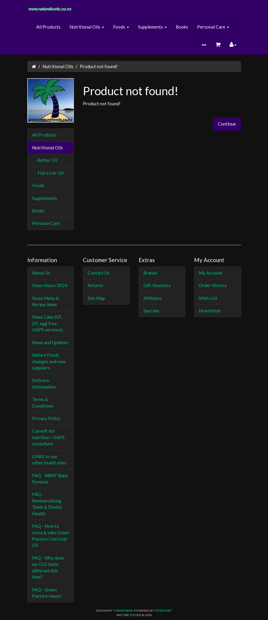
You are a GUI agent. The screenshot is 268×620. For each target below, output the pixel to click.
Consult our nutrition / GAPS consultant (48, 437)
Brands (150, 272)
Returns (95, 285)
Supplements (44, 198)
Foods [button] (121, 26)
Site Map (96, 298)
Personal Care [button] (213, 26)
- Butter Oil (44, 160)
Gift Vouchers (157, 285)
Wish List (208, 298)
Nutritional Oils (57, 66)
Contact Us (99, 272)
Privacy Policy (46, 418)
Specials (151, 310)
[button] (204, 45)
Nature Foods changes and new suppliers (48, 361)
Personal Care (46, 223)
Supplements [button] (152, 26)
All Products (48, 26)
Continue (227, 123)
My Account (211, 272)
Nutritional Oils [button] (86, 26)
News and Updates (50, 342)
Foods (38, 185)
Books (182, 26)
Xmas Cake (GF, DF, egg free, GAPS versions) (47, 323)
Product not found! (99, 66)
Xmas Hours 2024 (49, 285)
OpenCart (163, 610)
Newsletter (210, 310)
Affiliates (152, 298)
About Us (41, 272)
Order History (213, 285)
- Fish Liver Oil (48, 173)
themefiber (123, 610)
